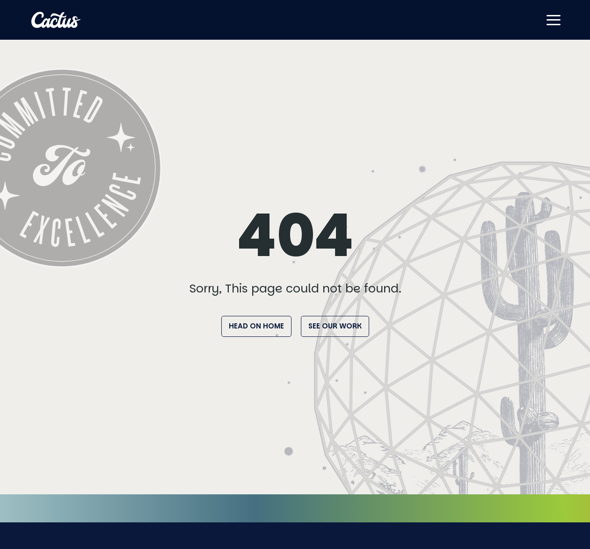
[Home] (56, 19)
